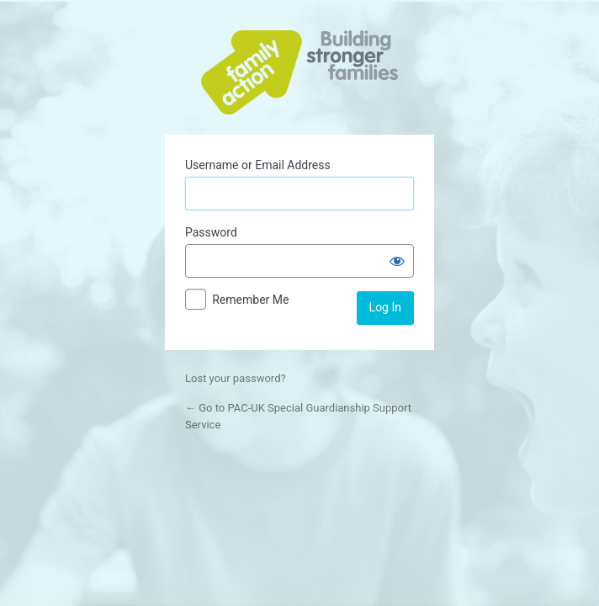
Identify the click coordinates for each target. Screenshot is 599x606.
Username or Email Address (258, 165)
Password (211, 232)
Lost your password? (235, 378)
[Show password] (397, 261)
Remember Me (250, 299)
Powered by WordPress (299, 72)
